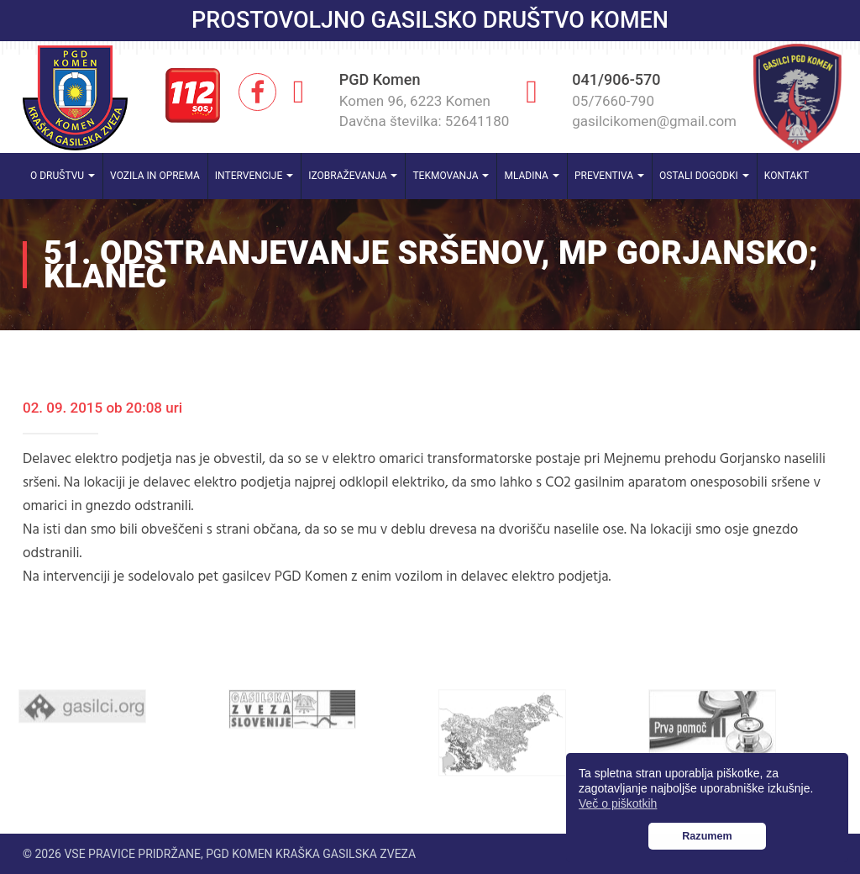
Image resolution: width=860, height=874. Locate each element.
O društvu (62, 176)
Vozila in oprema (155, 176)
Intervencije (254, 176)
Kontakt (786, 176)
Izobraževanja (352, 176)
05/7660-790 (613, 100)
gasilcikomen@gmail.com (654, 121)
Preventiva (609, 176)
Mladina (531, 176)
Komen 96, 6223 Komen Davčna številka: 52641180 (424, 110)
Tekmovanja (450, 176)
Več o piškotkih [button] (618, 803)
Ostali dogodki (704, 176)
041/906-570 (616, 79)
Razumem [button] (707, 836)
